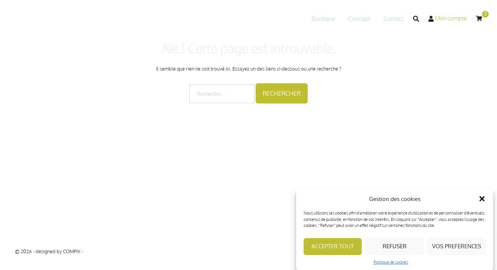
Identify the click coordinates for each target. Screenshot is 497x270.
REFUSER (395, 249)
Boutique (323, 18)
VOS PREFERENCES (456, 249)
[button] (482, 202)
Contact (393, 18)
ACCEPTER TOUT (332, 249)
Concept (359, 18)
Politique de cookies (391, 265)
